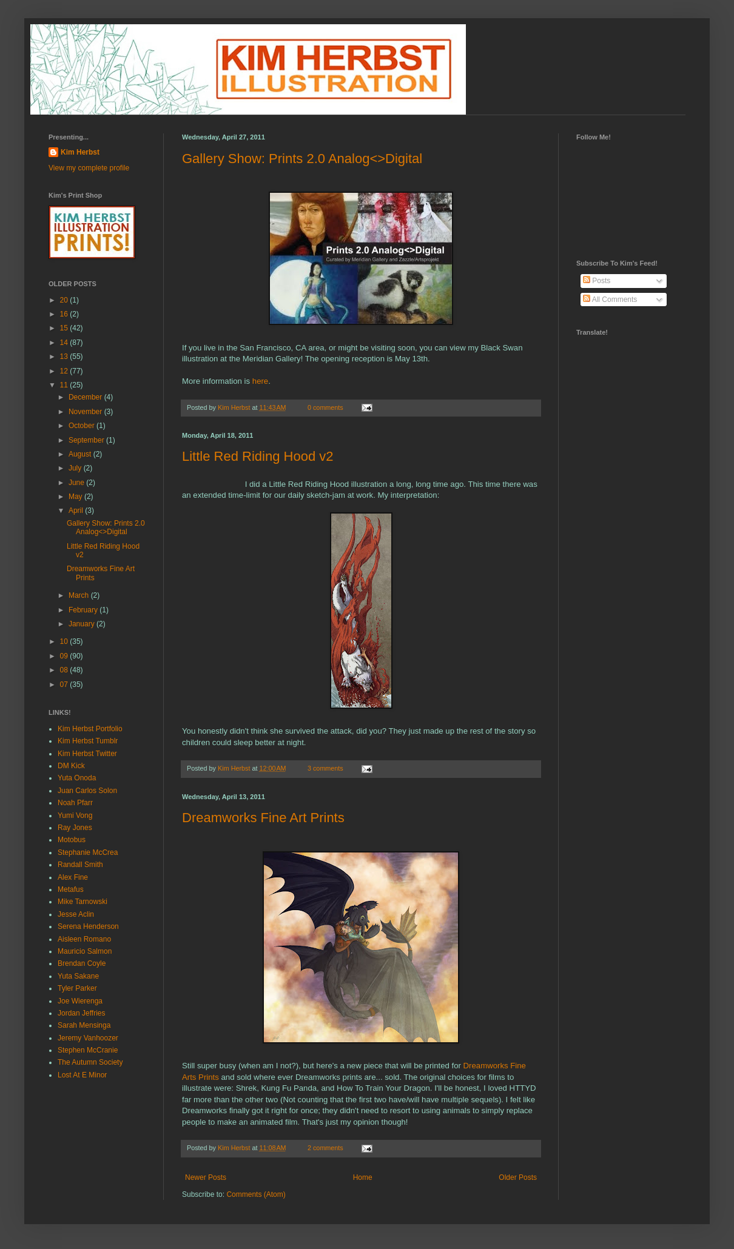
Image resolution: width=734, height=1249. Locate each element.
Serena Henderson (88, 926)
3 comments (325, 768)
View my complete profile (89, 168)
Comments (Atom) (255, 1194)
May (76, 496)
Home (362, 1177)
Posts (596, 280)
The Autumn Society (90, 1062)
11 (65, 385)
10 (65, 641)
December (86, 397)
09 (65, 656)
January (82, 624)
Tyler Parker (77, 988)
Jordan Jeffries (82, 1013)
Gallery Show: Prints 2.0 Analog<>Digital (302, 158)
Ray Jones (75, 827)
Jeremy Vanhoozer (88, 1038)
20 (65, 300)
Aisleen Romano (84, 939)
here (260, 381)
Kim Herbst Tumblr (88, 741)
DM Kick (71, 766)
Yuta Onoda (77, 778)
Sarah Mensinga (84, 1025)
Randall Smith (80, 864)
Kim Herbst (235, 407)
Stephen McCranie (88, 1050)
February (84, 610)
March (80, 595)
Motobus (72, 839)
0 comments (325, 407)
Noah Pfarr (75, 803)
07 (65, 684)
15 (65, 328)
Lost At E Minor (82, 1075)
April (77, 510)
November (86, 411)
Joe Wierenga (80, 1001)
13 (65, 356)
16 (65, 314)
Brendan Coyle (82, 963)
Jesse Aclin (76, 914)
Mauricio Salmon (85, 951)
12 (65, 371)
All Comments (610, 299)
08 (65, 670)
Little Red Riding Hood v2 (257, 456)
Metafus (71, 889)
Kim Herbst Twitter (87, 753)
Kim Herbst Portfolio (90, 729)
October (82, 425)
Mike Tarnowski (82, 901)
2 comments (325, 1147)
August (81, 454)
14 (65, 342)
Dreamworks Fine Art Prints (263, 817)
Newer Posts (205, 1177)
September (87, 440)
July (76, 468)
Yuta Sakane (78, 976)
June (77, 482)
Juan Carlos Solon (87, 790)
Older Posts (518, 1177)
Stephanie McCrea (88, 852)
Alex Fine (73, 877)
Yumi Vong (75, 815)
